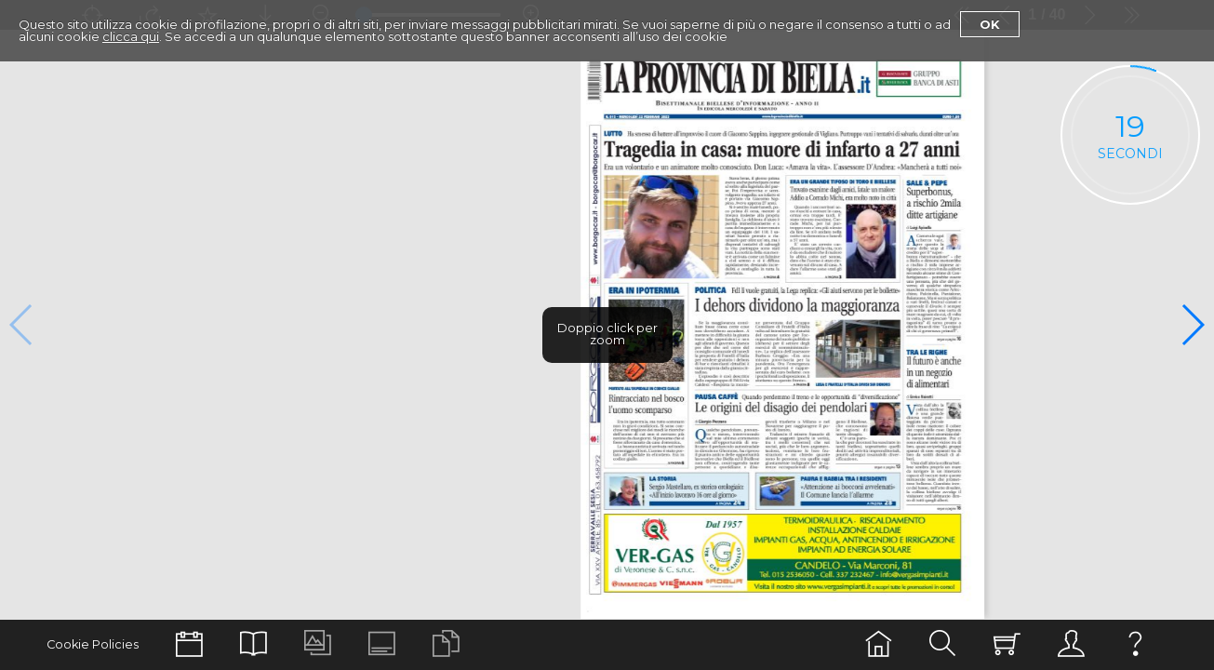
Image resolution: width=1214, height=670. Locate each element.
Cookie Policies (93, 644)
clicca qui (130, 36)
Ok (990, 24)
